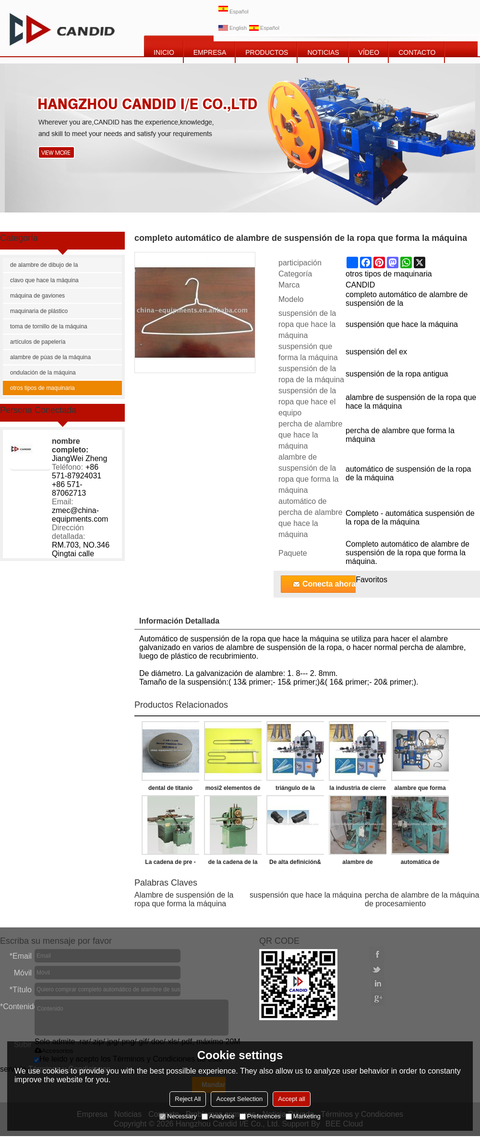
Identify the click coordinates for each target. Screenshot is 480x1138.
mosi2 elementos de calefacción (233, 790)
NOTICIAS (323, 52)
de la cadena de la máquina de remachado (233, 864)
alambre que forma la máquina (419, 790)
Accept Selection (239, 1098)
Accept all (291, 1098)
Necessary (177, 1116)
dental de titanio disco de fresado (170, 790)
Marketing (303, 1116)
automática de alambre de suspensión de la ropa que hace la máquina (419, 864)
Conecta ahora (329, 584)
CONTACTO (416, 52)
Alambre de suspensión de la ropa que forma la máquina (183, 899)
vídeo (369, 52)
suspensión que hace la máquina (306, 895)
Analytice (218, 1116)
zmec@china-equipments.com (80, 514)
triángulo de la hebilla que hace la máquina (295, 790)
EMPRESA (209, 52)
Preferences (260, 1116)
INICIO (164, 52)
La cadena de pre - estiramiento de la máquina (170, 864)
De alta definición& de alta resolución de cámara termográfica (295, 864)
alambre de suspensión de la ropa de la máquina (357, 864)
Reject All (188, 1098)
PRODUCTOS (266, 52)
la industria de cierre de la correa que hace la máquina (357, 790)
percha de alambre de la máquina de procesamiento (422, 899)
